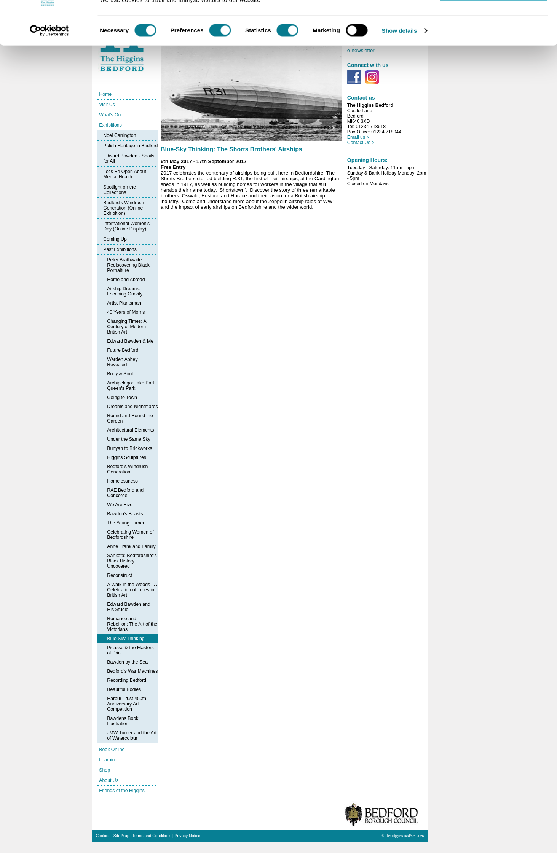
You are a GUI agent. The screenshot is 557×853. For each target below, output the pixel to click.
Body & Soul (120, 373)
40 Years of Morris (126, 312)
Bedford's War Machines (132, 671)
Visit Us (107, 104)
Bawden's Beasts (125, 513)
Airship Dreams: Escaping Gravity (124, 291)
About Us (108, 780)
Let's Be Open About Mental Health (124, 174)
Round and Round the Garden (130, 418)
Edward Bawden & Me (130, 341)
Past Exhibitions (120, 249)
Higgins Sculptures (126, 457)
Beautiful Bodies (124, 689)
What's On (110, 115)
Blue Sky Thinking (125, 638)
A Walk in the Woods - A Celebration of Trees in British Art (132, 590)
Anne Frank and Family (131, 546)
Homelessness (122, 481)
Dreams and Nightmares (132, 406)
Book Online (111, 749)
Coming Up (115, 239)
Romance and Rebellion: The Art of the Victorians (132, 624)
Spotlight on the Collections (119, 189)
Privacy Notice (187, 835)
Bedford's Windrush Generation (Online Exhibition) (123, 208)
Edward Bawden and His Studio (128, 607)
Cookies (103, 835)
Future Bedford (122, 350)
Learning (108, 759)
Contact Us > (361, 142)
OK (493, 19)
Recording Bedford (126, 680)
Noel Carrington (119, 135)
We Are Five (119, 504)
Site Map (121, 835)
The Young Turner (125, 523)
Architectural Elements (130, 430)
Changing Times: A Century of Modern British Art (126, 327)
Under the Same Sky (128, 439)
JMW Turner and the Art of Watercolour (131, 735)
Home (105, 94)
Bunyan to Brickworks (129, 448)
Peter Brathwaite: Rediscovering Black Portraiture (128, 265)
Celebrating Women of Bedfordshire (130, 534)
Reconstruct (119, 575)
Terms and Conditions (152, 835)
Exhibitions (110, 125)
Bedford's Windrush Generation (127, 469)
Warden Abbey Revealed (122, 362)
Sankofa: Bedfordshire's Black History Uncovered (131, 561)
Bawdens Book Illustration (122, 721)
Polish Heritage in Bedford (130, 145)
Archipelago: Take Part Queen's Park (130, 385)
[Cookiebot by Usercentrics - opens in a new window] (49, 58)
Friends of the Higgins (122, 790)
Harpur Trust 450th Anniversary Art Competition (126, 704)
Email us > (358, 137)
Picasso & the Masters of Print (130, 650)
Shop (104, 770)
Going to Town (122, 397)
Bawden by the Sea (127, 662)
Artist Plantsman (124, 303)
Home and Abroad (126, 279)
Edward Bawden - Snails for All (128, 158)
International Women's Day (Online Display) (126, 226)
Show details (399, 58)
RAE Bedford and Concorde (125, 493)
